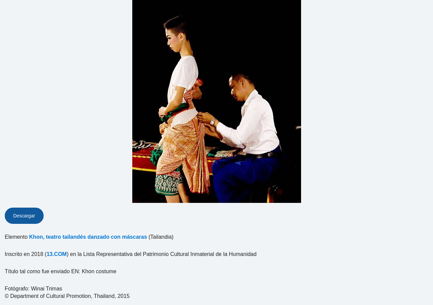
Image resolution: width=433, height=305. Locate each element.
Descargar (24, 215)
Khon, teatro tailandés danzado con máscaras (88, 237)
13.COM (57, 254)
